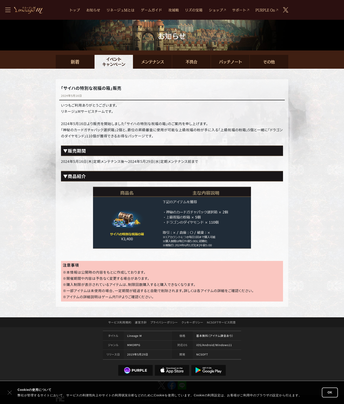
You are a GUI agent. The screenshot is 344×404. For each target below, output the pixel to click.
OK (330, 392)
